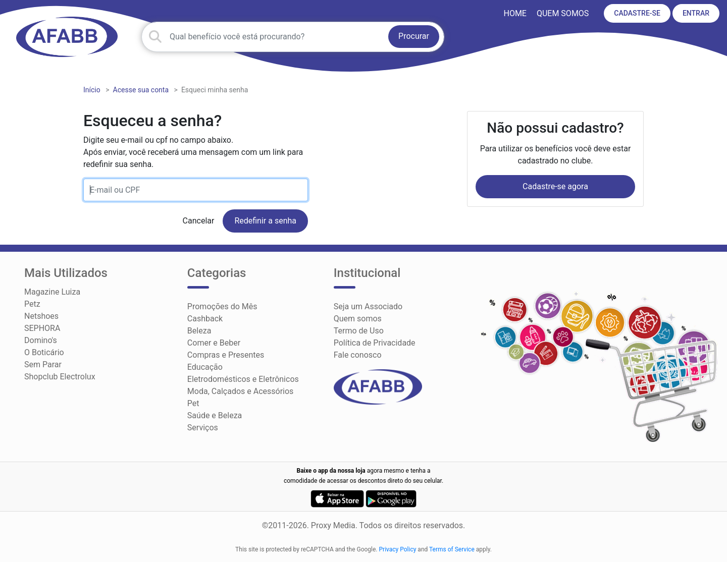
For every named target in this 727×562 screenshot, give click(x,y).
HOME (514, 13)
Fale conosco (358, 355)
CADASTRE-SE (637, 13)
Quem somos (563, 13)
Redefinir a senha (265, 221)
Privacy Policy (398, 549)
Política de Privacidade (375, 343)
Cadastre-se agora (555, 186)
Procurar (413, 36)
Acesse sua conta (141, 90)
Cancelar (199, 221)
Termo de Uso (359, 330)
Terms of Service (452, 549)
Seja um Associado (368, 306)
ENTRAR (696, 13)
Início (91, 90)
